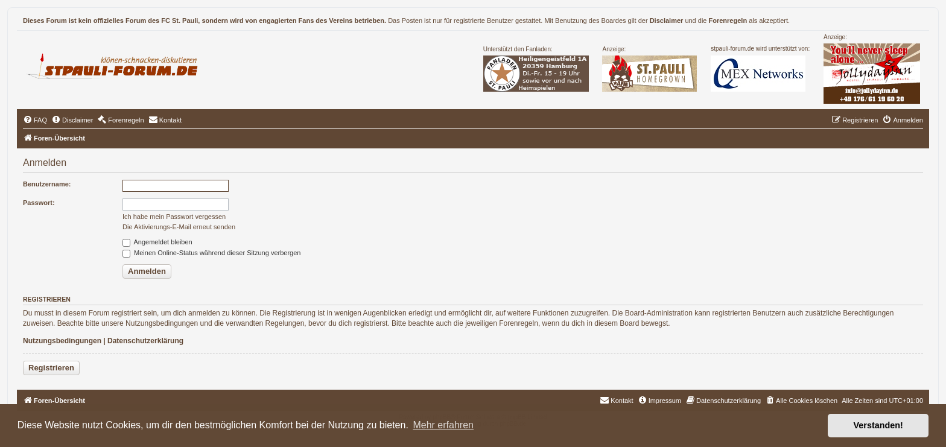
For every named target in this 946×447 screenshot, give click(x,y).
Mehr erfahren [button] (443, 425)
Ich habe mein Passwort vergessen (174, 216)
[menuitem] (35, 120)
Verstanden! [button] (878, 425)
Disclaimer (667, 20)
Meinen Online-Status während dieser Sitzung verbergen (211, 252)
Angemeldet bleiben (157, 242)
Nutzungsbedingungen (62, 341)
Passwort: (39, 202)
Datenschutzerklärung (145, 341)
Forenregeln (728, 20)
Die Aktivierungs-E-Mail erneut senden (178, 226)
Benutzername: (47, 184)
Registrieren (51, 367)
